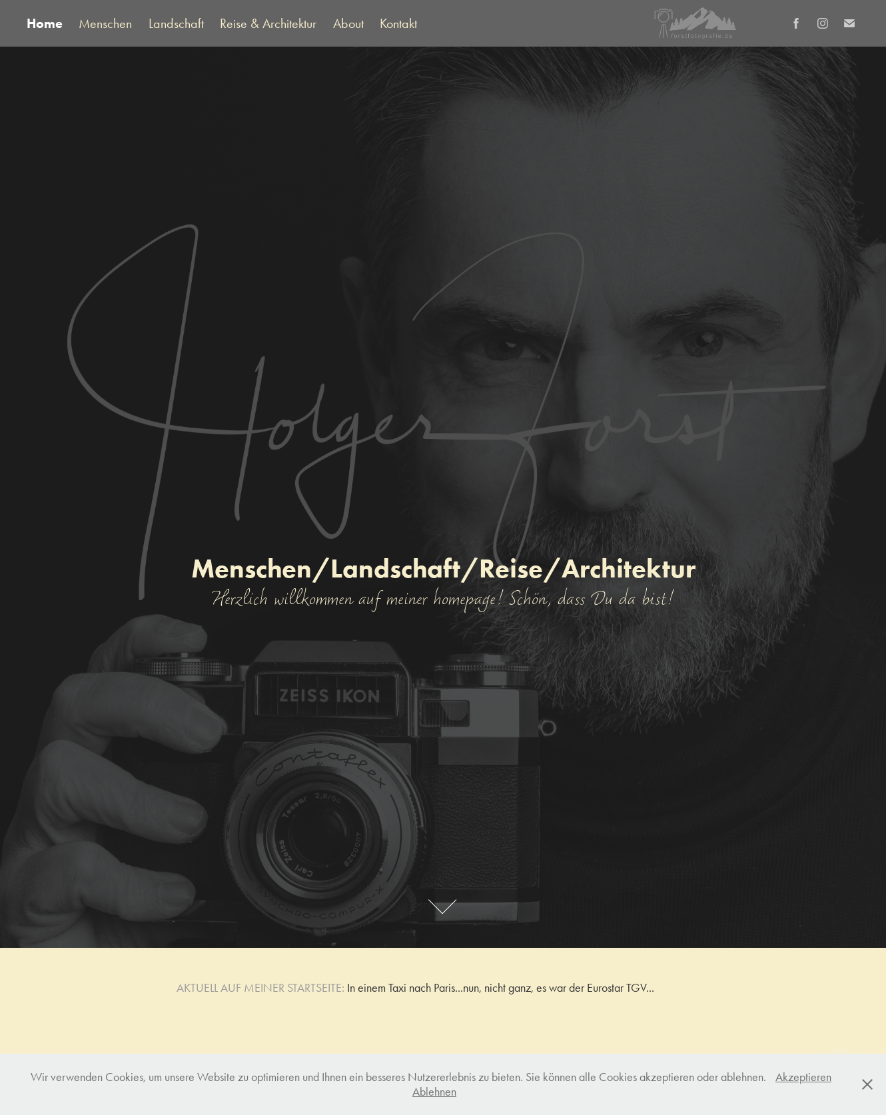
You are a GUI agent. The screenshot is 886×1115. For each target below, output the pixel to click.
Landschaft (176, 23)
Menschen (105, 23)
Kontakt (398, 23)
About (348, 23)
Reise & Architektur (268, 23)
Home (45, 23)
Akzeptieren (803, 1077)
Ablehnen (434, 1091)
